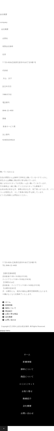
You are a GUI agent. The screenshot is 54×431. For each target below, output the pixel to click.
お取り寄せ (27, 391)
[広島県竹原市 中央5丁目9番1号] (27, 220)
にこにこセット (27, 383)
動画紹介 (27, 398)
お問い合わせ (27, 413)
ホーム (27, 354)
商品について (27, 376)
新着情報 (27, 361)
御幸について (27, 369)
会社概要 (27, 405)
